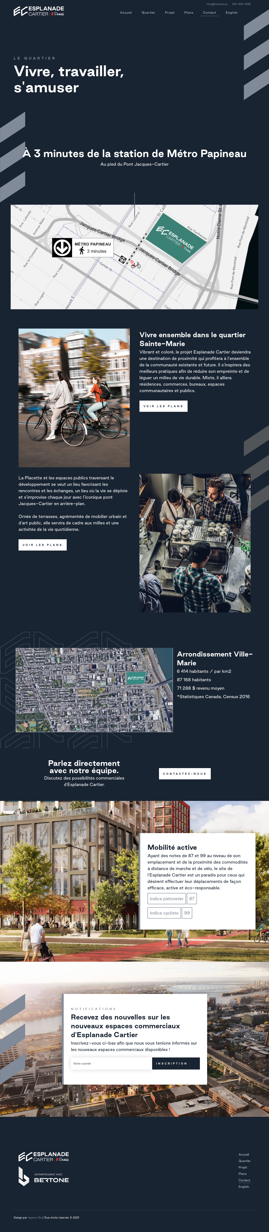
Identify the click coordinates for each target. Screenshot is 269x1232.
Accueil (126, 12)
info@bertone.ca (217, 4)
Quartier (148, 12)
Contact (210, 13)
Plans (188, 12)
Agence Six (35, 1217)
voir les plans (161, 406)
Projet (170, 12)
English (232, 12)
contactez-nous (183, 773)
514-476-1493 (241, 4)
